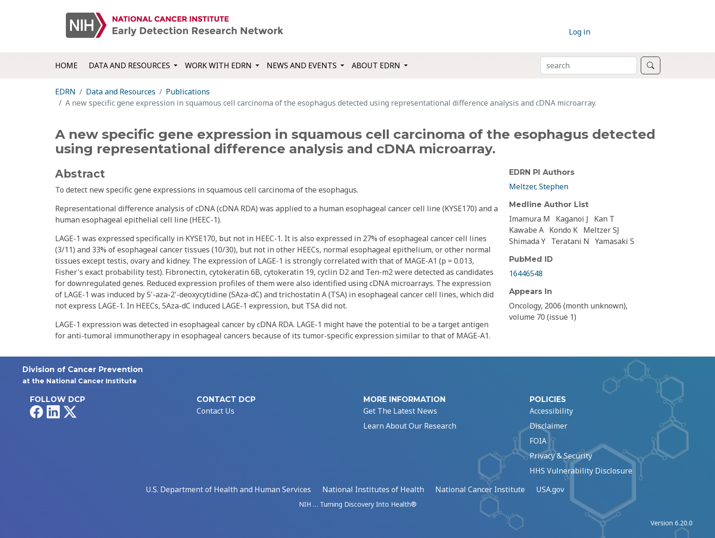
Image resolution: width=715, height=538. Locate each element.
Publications (188, 91)
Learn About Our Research (409, 426)
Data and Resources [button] (130, 65)
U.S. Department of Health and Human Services (228, 489)
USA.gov (550, 489)
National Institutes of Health (373, 489)
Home (66, 65)
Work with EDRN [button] (219, 65)
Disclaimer (548, 426)
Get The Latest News (400, 411)
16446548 (526, 273)
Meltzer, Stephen (538, 186)
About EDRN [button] (377, 65)
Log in (579, 32)
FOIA (538, 441)
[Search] (588, 65)
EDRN (65, 91)
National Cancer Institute (480, 489)
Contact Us (215, 411)
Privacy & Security (561, 456)
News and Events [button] (303, 65)
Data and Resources (121, 91)
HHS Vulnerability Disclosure (581, 471)
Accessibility (551, 411)
